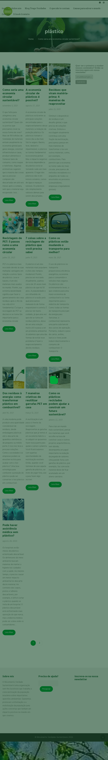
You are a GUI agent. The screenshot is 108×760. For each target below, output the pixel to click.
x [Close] (57, 377)
